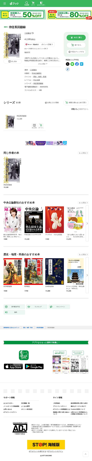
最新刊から (84, 109)
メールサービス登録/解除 (11, 406)
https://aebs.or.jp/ (38, 432)
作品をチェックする (77, 52)
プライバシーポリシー (60, 406)
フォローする (32, 33)
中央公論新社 (36, 73)
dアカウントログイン (10, 412)
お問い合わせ (7, 409)
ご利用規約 (56, 403)
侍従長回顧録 (21, 116)
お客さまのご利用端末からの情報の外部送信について (79, 413)
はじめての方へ (8, 403)
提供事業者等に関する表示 (79, 403)
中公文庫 (36, 80)
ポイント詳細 (46, 44)
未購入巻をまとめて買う (78, 102)
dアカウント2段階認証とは (61, 409)
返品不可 (27, 52)
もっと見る (82, 153)
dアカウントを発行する (37, 451)
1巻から (74, 109)
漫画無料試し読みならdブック (11, 327)
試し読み (14, 61)
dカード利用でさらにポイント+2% (35, 49)
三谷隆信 (28, 33)
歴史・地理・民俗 (39, 77)
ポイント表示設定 (26, 409)
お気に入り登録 (53, 102)
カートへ (78, 45)
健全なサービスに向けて (78, 406)
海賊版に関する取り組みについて (61, 413)
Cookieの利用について (78, 409)
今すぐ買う (78, 37)
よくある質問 (25, 406)
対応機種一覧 (25, 403)
